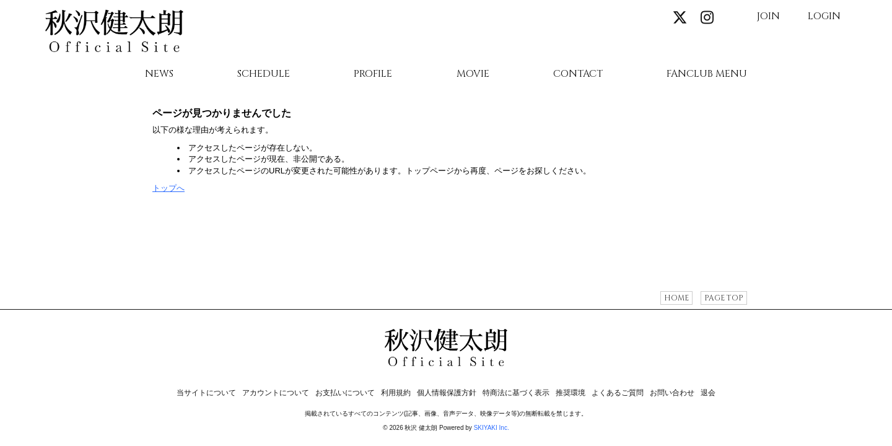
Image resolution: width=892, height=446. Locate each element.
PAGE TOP (723, 298)
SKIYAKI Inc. (491, 427)
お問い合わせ (672, 392)
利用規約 (396, 392)
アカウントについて (275, 392)
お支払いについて (345, 392)
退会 (708, 392)
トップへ (168, 188)
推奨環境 (570, 392)
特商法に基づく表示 (516, 392)
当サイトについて (206, 392)
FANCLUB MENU (707, 74)
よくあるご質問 (618, 392)
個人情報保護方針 (446, 392)
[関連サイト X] (680, 18)
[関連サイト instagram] (706, 18)
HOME (676, 298)
